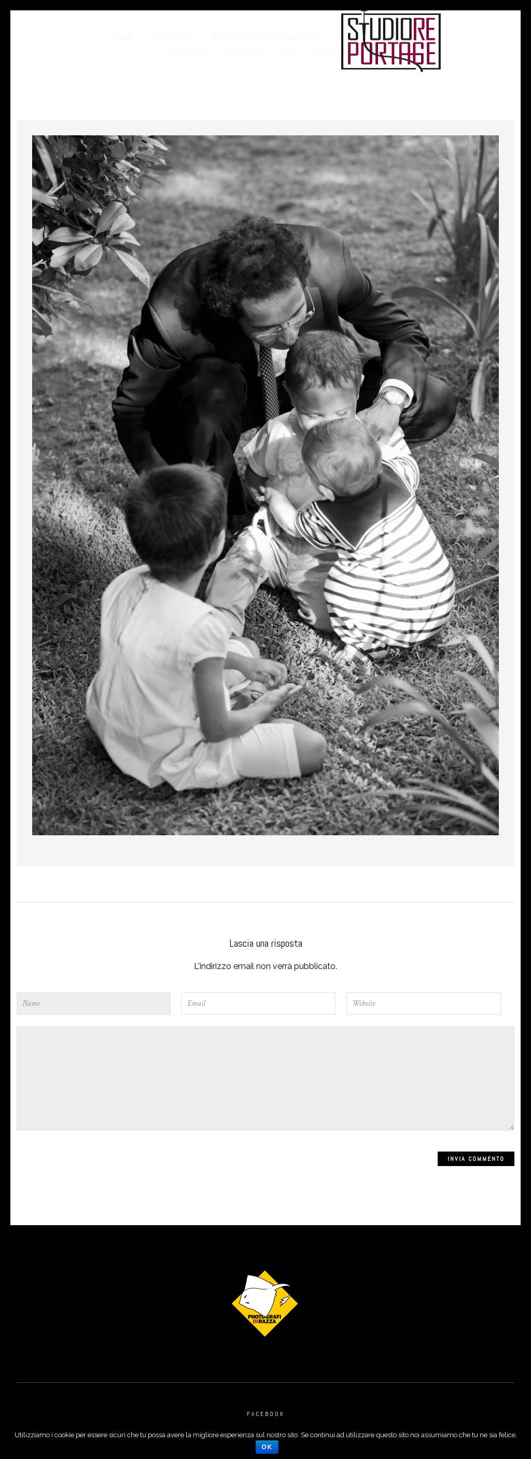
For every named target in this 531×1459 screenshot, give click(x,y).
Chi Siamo (190, 53)
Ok (267, 1447)
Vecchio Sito (341, 53)
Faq (290, 53)
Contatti (246, 53)
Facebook (266, 1414)
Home (120, 38)
